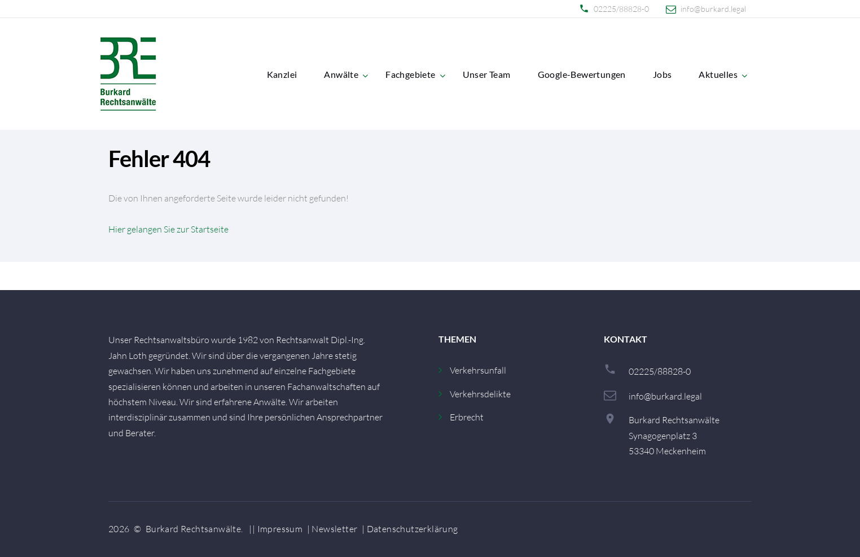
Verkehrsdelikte (480, 394)
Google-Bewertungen (582, 74)
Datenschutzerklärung (412, 528)
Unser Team (487, 74)
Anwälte (341, 74)
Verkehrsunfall (478, 370)
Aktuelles (718, 74)
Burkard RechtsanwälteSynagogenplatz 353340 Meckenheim (674, 435)
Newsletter (334, 528)
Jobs (662, 74)
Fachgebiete (410, 74)
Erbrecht (467, 417)
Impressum (280, 528)
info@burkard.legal (713, 9)
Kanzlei (282, 74)
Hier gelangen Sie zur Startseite (168, 229)
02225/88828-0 (621, 9)
